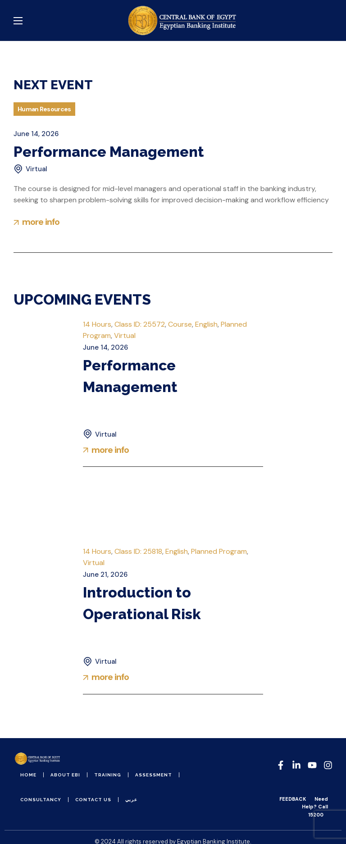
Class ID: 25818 (138, 551)
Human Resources (44, 109)
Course (180, 324)
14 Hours (97, 324)
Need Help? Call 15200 (315, 806)
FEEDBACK (292, 799)
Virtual (125, 335)
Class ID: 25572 (139, 324)
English (206, 324)
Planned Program (219, 551)
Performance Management (109, 151)
